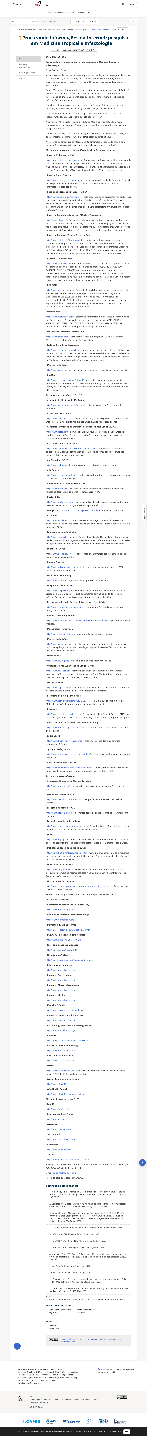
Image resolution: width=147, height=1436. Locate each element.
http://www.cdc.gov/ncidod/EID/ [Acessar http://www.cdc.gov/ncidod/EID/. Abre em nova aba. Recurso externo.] (62, 949)
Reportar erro (144, 513)
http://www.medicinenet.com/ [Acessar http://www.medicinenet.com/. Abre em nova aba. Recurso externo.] (60, 633)
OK (126, 1431)
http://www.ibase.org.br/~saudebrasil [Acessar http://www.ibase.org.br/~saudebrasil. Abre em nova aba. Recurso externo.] (64, 740)
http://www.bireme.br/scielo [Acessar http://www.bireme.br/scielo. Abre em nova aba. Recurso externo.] (60, 1070)
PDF (91, 21)
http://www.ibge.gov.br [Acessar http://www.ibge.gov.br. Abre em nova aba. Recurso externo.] (57, 839)
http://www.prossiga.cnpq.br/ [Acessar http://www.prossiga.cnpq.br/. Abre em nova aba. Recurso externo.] (60, 713)
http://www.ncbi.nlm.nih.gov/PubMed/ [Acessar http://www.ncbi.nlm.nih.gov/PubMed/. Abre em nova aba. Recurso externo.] (65, 379)
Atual (44, 21)
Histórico (22, 78)
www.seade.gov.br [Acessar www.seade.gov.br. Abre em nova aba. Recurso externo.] (62, 553)
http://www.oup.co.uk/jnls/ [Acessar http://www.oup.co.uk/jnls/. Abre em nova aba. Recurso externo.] (59, 687)
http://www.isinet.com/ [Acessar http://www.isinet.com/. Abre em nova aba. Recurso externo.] (57, 336)
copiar (122, 29)
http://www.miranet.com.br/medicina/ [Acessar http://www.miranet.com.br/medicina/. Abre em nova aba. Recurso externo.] (65, 1009)
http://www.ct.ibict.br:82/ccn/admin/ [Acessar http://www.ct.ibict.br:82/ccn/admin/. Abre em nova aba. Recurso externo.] (64, 160)
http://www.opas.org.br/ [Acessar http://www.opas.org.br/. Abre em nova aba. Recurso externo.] (58, 670)
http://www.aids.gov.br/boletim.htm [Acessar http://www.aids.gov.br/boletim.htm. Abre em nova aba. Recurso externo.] (64, 939)
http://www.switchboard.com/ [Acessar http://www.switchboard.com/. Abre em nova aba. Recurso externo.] (61, 1139)
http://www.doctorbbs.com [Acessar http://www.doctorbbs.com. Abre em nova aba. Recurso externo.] (59, 501)
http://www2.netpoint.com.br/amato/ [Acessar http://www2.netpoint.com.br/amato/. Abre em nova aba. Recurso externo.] (64, 606)
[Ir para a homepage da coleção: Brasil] (62, 4)
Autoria (55, 49)
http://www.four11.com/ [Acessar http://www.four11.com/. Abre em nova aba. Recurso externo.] (58, 1108)
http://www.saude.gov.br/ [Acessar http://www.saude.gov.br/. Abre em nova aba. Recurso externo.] (58, 369)
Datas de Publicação (26, 72)
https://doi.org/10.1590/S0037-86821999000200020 (94, 29)
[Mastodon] (33, 1407)
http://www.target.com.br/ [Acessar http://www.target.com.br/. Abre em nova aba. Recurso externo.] (59, 869)
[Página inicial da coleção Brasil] (19, 1401)
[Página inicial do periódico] (12, 21)
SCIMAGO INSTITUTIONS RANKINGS (79, 49)
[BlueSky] (31, 1407)
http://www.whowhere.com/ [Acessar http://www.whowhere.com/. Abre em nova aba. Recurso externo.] (59, 1149)
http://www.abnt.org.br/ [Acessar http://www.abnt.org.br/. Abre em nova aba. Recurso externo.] (58, 785)
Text (20, 59)
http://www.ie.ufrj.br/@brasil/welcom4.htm (67, 1159)
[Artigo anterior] (34, 21)
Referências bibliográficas (24, 65)
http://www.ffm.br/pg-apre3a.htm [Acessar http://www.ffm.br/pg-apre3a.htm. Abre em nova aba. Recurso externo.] (62, 349)
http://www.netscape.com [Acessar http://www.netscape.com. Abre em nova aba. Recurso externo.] (58, 1128)
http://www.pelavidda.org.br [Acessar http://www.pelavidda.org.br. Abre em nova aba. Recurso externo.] (60, 418)
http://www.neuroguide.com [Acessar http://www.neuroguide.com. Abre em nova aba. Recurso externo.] (60, 660)
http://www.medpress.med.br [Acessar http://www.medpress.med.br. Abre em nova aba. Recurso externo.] (60, 1020)
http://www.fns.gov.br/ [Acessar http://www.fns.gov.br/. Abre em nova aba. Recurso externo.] (57, 536)
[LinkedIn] (36, 1407)
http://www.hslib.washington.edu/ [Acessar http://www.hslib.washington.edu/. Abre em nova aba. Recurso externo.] (62, 580)
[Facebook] (39, 1407)
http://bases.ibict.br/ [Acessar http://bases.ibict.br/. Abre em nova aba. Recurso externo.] (56, 219)
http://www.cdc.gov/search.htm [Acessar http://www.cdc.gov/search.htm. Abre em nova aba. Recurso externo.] (61, 474)
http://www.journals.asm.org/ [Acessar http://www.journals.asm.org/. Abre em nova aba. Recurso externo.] (60, 909)
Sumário (21, 21)
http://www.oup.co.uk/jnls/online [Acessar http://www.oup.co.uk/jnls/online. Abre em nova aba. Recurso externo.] (62, 825)
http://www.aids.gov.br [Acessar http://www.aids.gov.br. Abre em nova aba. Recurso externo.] (57, 488)
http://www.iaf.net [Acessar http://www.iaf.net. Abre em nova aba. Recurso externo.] (55, 1118)
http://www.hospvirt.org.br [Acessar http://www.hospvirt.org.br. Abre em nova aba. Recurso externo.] (59, 590)
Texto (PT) (76, 21)
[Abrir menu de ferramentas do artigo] (17, 1327)
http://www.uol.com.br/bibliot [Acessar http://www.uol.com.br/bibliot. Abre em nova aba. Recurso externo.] (61, 812)
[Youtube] (41, 1407)
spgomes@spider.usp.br (65, 1172)
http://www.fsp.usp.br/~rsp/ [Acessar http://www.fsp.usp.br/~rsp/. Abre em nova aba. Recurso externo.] (60, 1060)
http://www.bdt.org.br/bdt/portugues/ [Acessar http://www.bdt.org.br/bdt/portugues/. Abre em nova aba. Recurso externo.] (65, 179)
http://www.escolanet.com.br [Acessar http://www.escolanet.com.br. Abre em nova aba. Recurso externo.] (60, 520)
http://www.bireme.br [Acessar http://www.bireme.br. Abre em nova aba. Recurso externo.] (57, 263)
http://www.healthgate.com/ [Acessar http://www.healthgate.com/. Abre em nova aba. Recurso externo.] (60, 316)
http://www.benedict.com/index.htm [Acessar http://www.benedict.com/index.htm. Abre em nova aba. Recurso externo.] (64, 799)
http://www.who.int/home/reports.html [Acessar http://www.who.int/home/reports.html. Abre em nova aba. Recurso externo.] (65, 1093)
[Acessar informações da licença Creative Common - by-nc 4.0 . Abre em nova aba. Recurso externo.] (53, 1339)
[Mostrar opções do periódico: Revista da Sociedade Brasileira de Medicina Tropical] (98, 12)
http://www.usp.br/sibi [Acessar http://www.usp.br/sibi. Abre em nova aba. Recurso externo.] (57, 289)
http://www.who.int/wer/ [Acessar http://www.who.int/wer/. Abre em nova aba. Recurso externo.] (58, 1083)
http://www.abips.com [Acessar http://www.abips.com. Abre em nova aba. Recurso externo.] (57, 431)
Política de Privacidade (111, 1431)
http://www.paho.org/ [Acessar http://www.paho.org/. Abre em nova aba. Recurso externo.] (56, 464)
